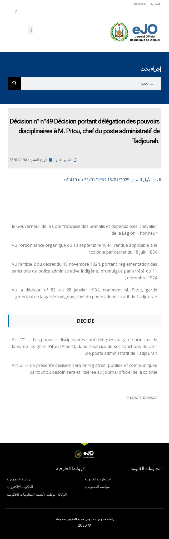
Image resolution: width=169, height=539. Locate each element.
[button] (30, 30)
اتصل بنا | (154, 4)
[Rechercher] (14, 83)
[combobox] (91, 83)
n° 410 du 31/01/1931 (112, 180)
